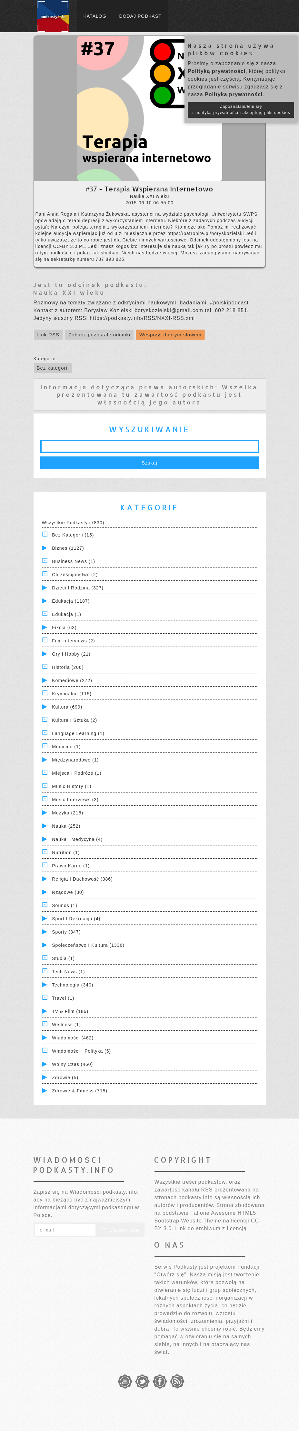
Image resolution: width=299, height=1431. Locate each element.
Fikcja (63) (64, 627)
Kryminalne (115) (72, 693)
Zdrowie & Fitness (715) (79, 1090)
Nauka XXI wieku (69, 292)
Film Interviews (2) (73, 640)
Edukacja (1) (66, 614)
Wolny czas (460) (72, 1064)
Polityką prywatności (216, 71)
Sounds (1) (64, 905)
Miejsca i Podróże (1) (76, 773)
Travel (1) (63, 998)
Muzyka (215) (67, 812)
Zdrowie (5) (65, 1077)
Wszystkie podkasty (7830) (73, 522)
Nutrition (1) (66, 852)
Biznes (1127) (68, 548)
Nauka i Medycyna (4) (77, 839)
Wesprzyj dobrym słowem (170, 334)
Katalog (95, 16)
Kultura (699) (67, 707)
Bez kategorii (53, 368)
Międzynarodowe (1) (75, 759)
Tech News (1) (68, 971)
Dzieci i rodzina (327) (78, 587)
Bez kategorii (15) (73, 534)
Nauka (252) (66, 826)
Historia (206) (68, 667)
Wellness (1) (66, 1024)
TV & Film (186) (70, 1011)
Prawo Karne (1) (71, 865)
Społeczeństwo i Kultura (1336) (88, 945)
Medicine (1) (66, 746)
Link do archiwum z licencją (211, 1228)
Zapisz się (120, 1230)
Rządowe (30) (68, 892)
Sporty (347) (66, 932)
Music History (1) (71, 786)
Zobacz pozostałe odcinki (99, 334)
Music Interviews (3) (75, 799)
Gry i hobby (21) (71, 654)
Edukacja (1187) (71, 601)
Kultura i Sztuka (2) (74, 720)
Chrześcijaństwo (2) (75, 574)
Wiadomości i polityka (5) (81, 1051)
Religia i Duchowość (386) (82, 879)
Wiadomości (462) (73, 1037)
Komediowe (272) (72, 680)
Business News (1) (73, 561)
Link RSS (48, 334)
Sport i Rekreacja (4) (76, 918)
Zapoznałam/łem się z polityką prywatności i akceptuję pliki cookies (241, 109)
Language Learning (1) (78, 733)
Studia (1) (63, 958)
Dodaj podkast (140, 16)
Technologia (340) (72, 984)
